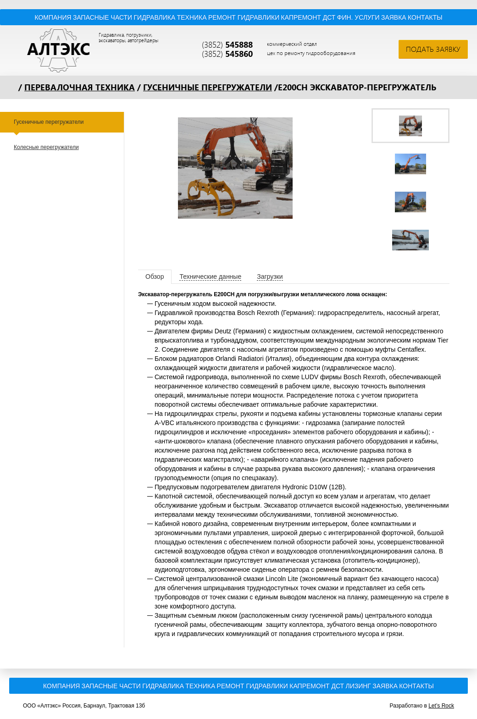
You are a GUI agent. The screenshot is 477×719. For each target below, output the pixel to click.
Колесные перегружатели (46, 147)
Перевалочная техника (79, 87)
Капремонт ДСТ (308, 17)
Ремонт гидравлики (243, 17)
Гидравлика (155, 17)
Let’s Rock (441, 705)
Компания (52, 17)
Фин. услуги (358, 17)
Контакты (425, 17)
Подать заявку (433, 49)
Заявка (393, 17)
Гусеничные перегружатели (207, 87)
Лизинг (358, 686)
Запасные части (102, 17)
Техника (192, 17)
